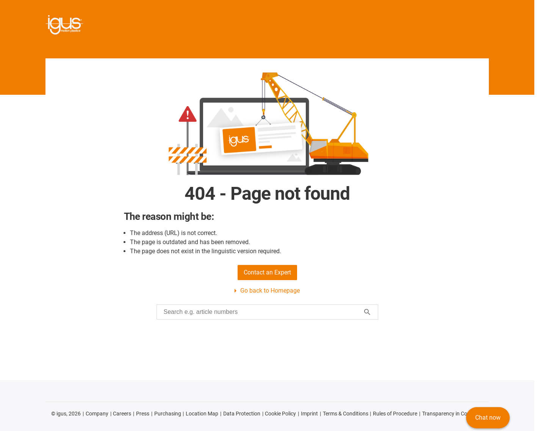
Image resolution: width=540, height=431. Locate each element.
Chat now (488, 417)
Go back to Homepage (270, 290)
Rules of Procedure (395, 414)
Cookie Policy (280, 414)
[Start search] (367, 312)
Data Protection (241, 414)
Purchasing (167, 414)
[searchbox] (261, 312)
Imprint (309, 414)
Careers (122, 414)
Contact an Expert (267, 272)
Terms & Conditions (345, 414)
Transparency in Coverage (452, 414)
